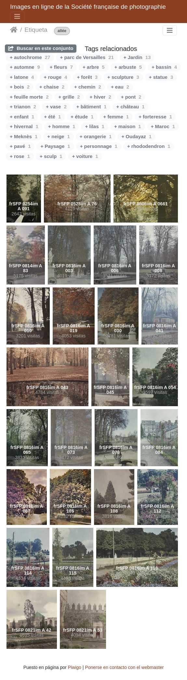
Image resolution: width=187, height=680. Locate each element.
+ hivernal (24, 126)
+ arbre (94, 67)
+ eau (120, 87)
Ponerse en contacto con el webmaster (124, 667)
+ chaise (51, 87)
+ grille (69, 97)
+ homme (61, 126)
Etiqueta (35, 29)
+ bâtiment (91, 106)
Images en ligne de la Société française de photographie (88, 6)
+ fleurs (61, 67)
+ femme (116, 116)
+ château (130, 106)
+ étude (82, 116)
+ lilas (94, 126)
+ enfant (22, 116)
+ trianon (23, 106)
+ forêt (87, 77)
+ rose (20, 156)
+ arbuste (128, 67)
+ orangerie (96, 136)
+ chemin (87, 87)
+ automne (25, 67)
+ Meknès (23, 136)
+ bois (20, 87)
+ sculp (51, 156)
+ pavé (20, 146)
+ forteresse (155, 116)
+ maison (127, 126)
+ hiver (100, 97)
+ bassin (164, 67)
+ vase (56, 106)
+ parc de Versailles (87, 57)
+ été (52, 116)
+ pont (131, 97)
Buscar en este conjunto (40, 48)
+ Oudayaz (136, 136)
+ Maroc (163, 126)
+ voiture (85, 156)
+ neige (58, 136)
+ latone (22, 77)
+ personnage (98, 146)
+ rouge (55, 77)
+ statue (161, 77)
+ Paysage (55, 146)
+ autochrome (30, 57)
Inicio (14, 29)
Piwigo (74, 667)
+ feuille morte (29, 97)
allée (62, 31)
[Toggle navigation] (17, 16)
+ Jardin (137, 57)
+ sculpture (123, 77)
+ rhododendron (148, 146)
